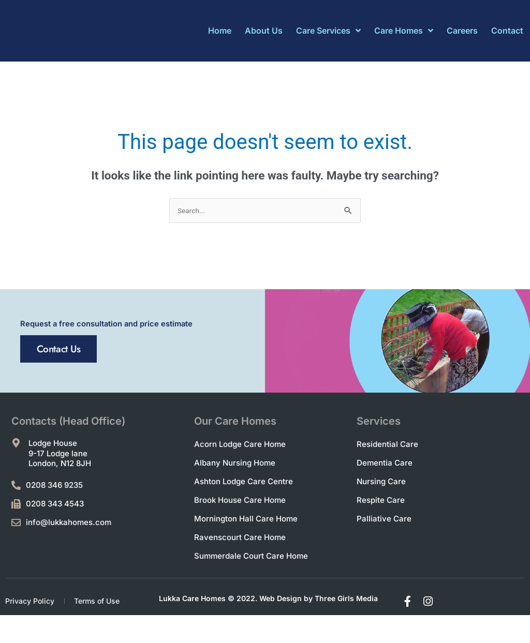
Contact (507, 30)
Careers (462, 30)
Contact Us (76, 410)
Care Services (328, 30)
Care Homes (403, 30)
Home (219, 30)
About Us (264, 30)
